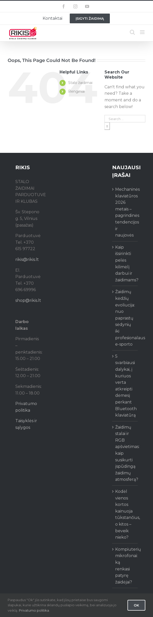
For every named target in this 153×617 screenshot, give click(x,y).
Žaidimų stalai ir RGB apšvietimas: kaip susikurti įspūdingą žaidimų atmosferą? (125, 453)
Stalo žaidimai (80, 82)
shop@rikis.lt (28, 300)
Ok (136, 605)
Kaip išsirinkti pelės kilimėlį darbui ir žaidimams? (125, 263)
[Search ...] (124, 118)
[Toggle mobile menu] (142, 32)
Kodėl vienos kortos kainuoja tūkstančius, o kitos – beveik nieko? (125, 514)
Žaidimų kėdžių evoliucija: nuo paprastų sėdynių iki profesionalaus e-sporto (125, 318)
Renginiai (76, 91)
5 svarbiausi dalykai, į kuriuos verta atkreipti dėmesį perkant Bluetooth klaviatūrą (125, 386)
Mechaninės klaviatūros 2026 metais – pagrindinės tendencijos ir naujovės (125, 212)
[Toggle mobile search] (132, 32)
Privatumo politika (34, 610)
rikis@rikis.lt (27, 259)
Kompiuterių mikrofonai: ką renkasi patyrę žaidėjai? (125, 565)
